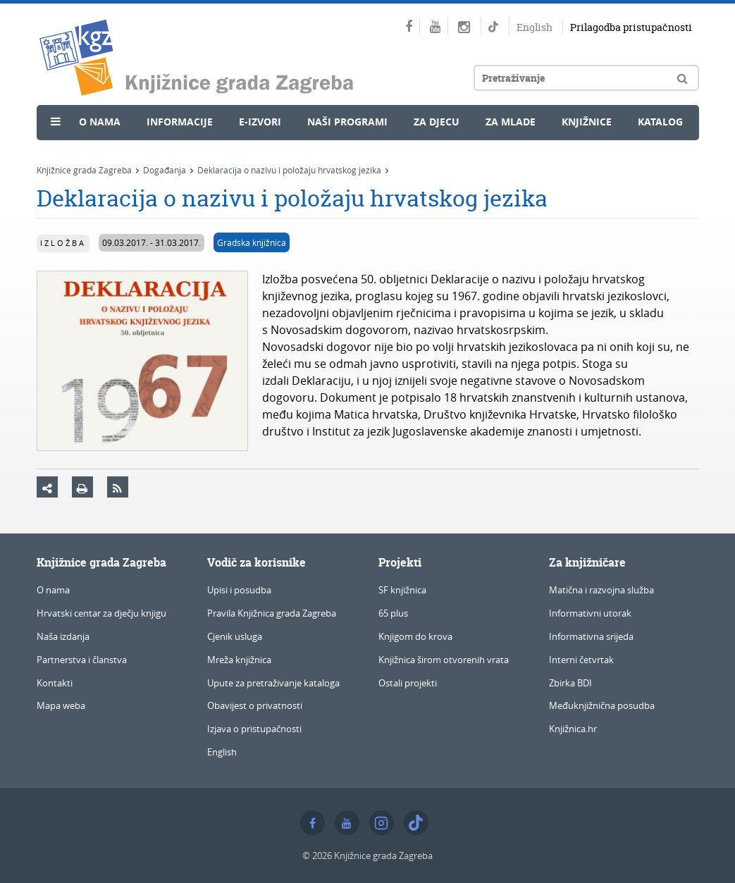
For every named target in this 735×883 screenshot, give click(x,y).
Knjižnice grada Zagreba (84, 169)
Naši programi (347, 121)
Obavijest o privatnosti (254, 705)
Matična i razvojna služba (601, 589)
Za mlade (511, 121)
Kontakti (55, 683)
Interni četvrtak (581, 659)
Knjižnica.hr (573, 728)
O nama (100, 121)
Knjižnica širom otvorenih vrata (443, 659)
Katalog (660, 121)
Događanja (164, 169)
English (534, 27)
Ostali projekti (407, 683)
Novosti (77, 152)
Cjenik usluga (234, 636)
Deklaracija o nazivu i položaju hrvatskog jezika (289, 169)
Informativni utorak (590, 613)
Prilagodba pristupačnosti (631, 27)
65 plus (393, 613)
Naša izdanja (63, 636)
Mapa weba (61, 705)
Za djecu (436, 121)
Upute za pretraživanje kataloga (273, 683)
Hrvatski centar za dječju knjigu (101, 613)
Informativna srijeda (591, 636)
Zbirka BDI (570, 683)
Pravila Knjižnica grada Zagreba (271, 613)
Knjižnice (587, 121)
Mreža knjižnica (239, 659)
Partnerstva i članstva (82, 659)
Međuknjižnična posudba (602, 705)
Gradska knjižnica (251, 242)
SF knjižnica (402, 589)
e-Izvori (260, 121)
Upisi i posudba (239, 589)
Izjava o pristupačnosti (254, 728)
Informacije (180, 121)
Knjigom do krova (415, 636)
